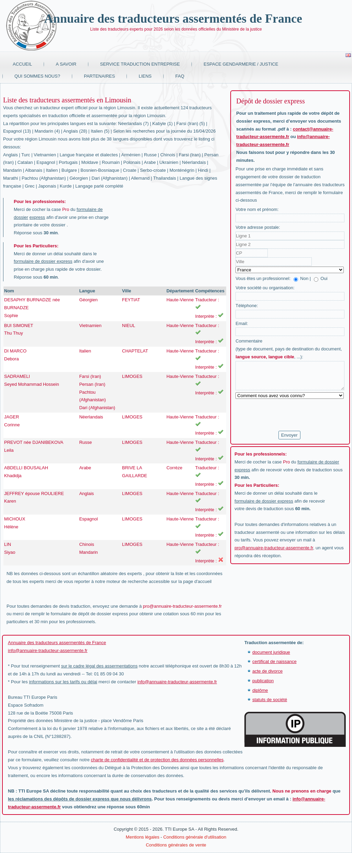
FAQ (179, 76)
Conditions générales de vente (176, 845)
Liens (145, 76)
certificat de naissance (274, 661)
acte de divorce (267, 671)
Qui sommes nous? (37, 76)
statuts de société (269, 699)
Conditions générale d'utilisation (194, 837)
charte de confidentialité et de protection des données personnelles (157, 759)
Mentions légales (143, 837)
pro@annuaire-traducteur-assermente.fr (182, 606)
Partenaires (99, 76)
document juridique (271, 652)
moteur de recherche (126, 581)
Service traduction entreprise (140, 64)
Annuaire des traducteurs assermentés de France (173, 18)
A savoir (66, 64)
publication (263, 680)
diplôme (260, 690)
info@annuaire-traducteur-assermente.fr (47, 650)
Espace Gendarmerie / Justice (241, 64)
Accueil (22, 64)
